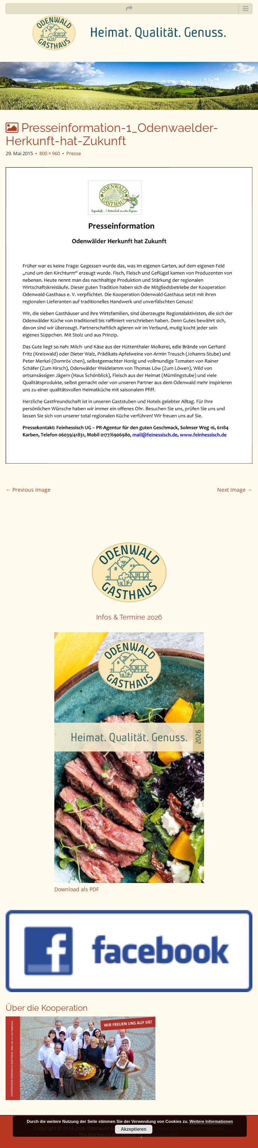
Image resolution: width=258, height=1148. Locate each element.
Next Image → (234, 489)
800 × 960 (49, 153)
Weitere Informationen (211, 1121)
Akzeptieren (133, 1129)
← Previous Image (28, 489)
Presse (73, 153)
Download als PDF (76, 889)
